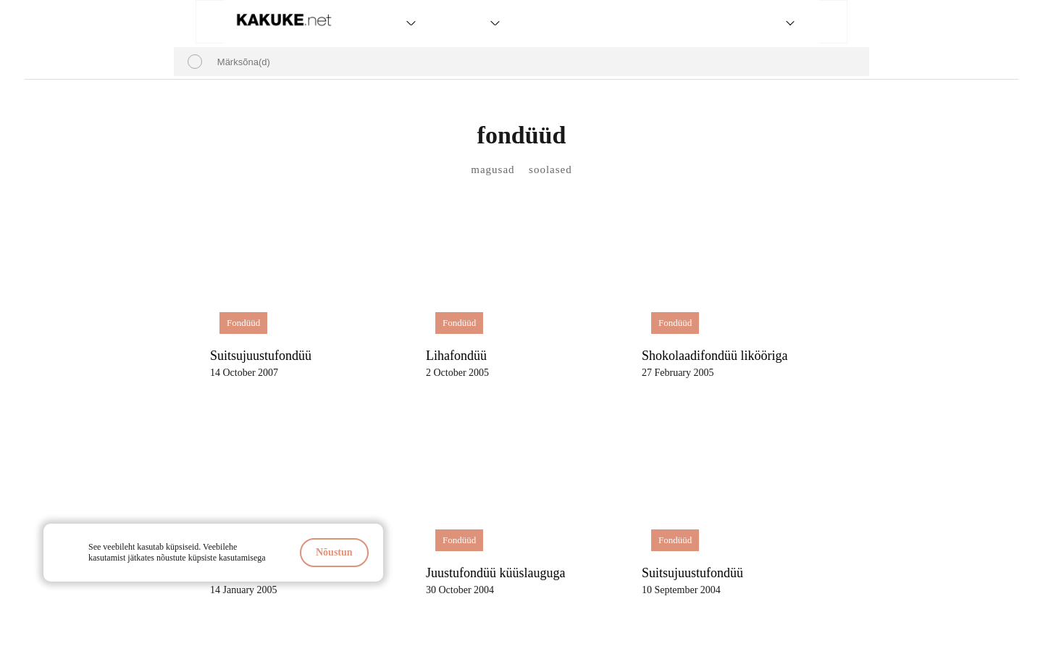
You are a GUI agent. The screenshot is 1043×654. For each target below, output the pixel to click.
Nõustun (334, 552)
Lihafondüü (456, 355)
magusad (492, 169)
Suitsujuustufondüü (260, 355)
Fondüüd (243, 322)
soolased (550, 169)
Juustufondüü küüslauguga (496, 573)
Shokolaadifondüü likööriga (714, 355)
